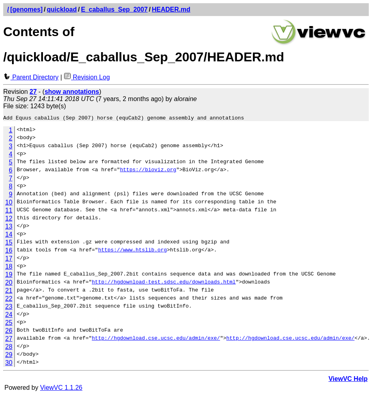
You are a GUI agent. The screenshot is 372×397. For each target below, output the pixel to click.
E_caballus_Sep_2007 (114, 9)
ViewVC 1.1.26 (61, 388)
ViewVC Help (348, 380)
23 (8, 307)
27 (8, 339)
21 (8, 291)
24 (8, 315)
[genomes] (26, 9)
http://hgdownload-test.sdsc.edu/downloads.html (164, 284)
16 (8, 251)
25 (8, 323)
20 (8, 283)
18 (8, 267)
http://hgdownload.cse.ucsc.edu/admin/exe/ (156, 340)
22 (8, 299)
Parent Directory (31, 77)
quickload (62, 9)
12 (8, 219)
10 (8, 203)
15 (8, 243)
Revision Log (87, 77)
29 (8, 355)
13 (8, 227)
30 (8, 364)
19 (8, 275)
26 (8, 331)
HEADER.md (171, 9)
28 (8, 347)
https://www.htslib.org (132, 251)
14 (8, 235)
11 (8, 211)
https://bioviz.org (148, 171)
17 (8, 259)
